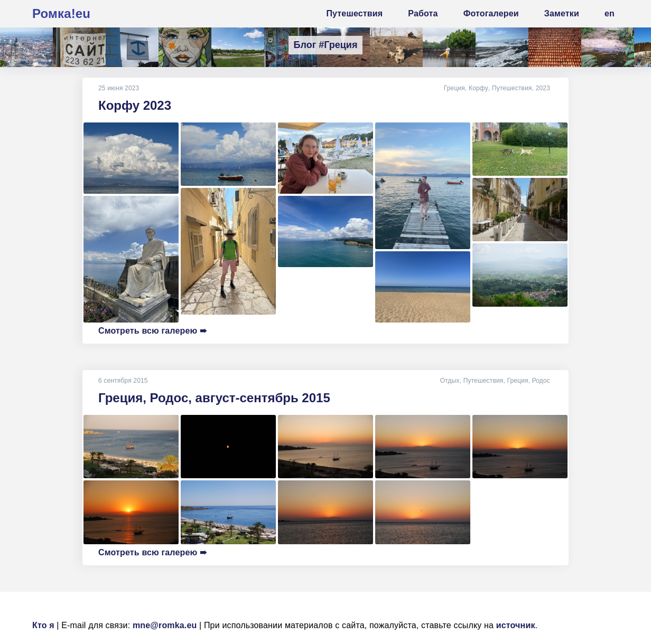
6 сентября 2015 (123, 380)
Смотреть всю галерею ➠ (152, 330)
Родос (541, 380)
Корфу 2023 (134, 105)
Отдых (450, 380)
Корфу (478, 88)
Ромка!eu (61, 13)
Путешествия (512, 88)
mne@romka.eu (165, 625)
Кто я (43, 625)
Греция (455, 88)
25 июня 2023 (118, 88)
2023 (543, 88)
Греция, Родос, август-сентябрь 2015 (214, 398)
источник (515, 625)
